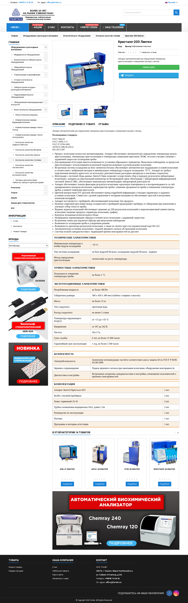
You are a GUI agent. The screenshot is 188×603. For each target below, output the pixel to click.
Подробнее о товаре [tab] (81, 124)
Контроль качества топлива (28, 160)
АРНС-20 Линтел (99, 469)
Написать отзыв (149, 52)
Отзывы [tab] (103, 124)
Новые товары (20, 231)
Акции (14, 198)
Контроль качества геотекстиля (22, 166)
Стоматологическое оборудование (21, 81)
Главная (14, 42)
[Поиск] (151, 12)
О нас (15, 221)
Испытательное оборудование (28, 110)
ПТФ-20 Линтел (132, 469)
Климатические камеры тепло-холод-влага (27, 136)
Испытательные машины (26, 115)
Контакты (17, 226)
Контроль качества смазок (27, 155)
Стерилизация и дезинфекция (27, 75)
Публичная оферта (60, 571)
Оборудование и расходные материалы (24, 48)
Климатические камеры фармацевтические (24, 121)
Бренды (14, 239)
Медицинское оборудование (27, 55)
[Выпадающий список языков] (171, 2)
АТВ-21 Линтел (67, 469)
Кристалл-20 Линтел (164, 469)
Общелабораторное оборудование (21, 68)
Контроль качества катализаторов (22, 174)
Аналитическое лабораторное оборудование (26, 61)
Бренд (128, 46)
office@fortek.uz (54, 2)
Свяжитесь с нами (60, 578)
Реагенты (15, 187)
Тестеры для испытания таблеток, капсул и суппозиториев (27, 181)
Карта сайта (57, 575)
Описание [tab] (58, 124)
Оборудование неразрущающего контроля (27, 103)
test (12, 208)
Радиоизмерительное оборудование (22, 96)
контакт (101, 560)
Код (120, 46)
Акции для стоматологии (23, 203)
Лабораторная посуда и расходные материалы (23, 88)
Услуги (14, 193)
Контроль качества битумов (28, 150)
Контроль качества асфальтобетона (22, 143)
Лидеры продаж (16, 571)
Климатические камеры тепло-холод (27, 128)
